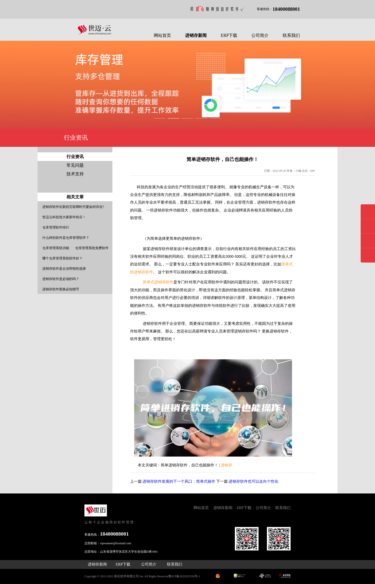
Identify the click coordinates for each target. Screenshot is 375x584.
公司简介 (260, 35)
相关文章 (75, 197)
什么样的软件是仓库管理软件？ (65, 238)
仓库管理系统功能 (55, 248)
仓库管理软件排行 (55, 227)
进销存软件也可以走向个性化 (253, 481)
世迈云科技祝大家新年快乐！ (64, 217)
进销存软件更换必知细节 (60, 289)
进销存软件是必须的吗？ (60, 279)
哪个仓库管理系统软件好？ (62, 258)
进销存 (226, 465)
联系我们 (291, 35)
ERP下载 (229, 35)
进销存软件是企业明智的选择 (64, 268)
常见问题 (75, 165)
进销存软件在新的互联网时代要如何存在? (73, 207)
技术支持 (75, 174)
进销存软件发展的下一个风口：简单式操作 (179, 481)
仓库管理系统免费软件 (92, 248)
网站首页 (162, 35)
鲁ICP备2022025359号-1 (184, 576)
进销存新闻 (196, 35)
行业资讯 (75, 156)
